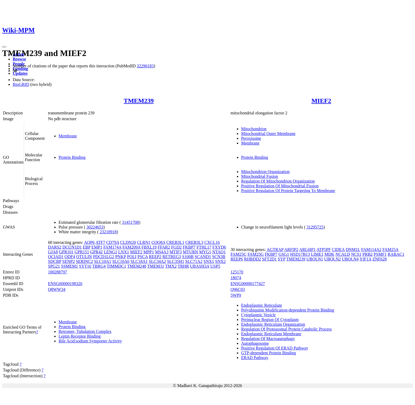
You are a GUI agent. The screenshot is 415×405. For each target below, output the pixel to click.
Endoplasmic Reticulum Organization (273, 324)
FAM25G (255, 254)
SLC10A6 (120, 261)
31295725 (314, 227)
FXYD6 (219, 247)
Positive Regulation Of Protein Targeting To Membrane (288, 190)
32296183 (145, 66)
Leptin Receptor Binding (79, 336)
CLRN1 (144, 242)
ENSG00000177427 (248, 283)
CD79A (112, 242)
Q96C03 (238, 289)
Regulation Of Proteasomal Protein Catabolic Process (286, 329)
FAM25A (390, 249)
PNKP (120, 256)
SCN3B (218, 256)
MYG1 (205, 252)
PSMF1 (380, 254)
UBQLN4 (350, 259)
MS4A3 (162, 252)
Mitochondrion (254, 129)
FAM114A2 (371, 249)
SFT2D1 (269, 259)
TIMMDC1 (116, 266)
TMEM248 (136, 266)
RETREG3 (172, 256)
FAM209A (132, 247)
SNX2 (220, 261)
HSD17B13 (300, 254)
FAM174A (112, 247)
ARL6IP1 (307, 249)
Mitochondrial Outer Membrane (268, 133)
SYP (281, 259)
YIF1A (365, 259)
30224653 (94, 227)
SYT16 (85, 266)
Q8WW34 (56, 289)
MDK (329, 254)
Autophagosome (255, 343)
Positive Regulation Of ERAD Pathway (274, 348)
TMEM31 (155, 266)
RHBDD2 (252, 259)
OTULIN (84, 256)
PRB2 (368, 254)
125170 (237, 272)
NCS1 (356, 254)
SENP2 (68, 261)
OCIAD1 (56, 256)
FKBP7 (189, 247)
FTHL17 (204, 247)
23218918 (108, 232)
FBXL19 (149, 247)
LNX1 (123, 252)
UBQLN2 (332, 259)
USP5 (215, 266)
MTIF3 (175, 252)
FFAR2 (164, 247)
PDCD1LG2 (103, 256)
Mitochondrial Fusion (259, 176)
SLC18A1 (139, 261)
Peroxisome (251, 138)
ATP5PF (324, 249)
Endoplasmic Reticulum (261, 305)
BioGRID (21, 84)
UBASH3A (199, 266)
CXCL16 (212, 242)
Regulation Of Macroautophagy (268, 338)
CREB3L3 (194, 242)
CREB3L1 (175, 242)
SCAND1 (203, 256)
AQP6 (89, 242)
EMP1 (97, 247)
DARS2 (54, 247)
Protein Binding (71, 157)
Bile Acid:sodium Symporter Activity (90, 341)
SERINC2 (84, 261)
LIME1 (317, 254)
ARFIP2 (291, 249)
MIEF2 (321, 100)
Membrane (67, 136)
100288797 (57, 272)
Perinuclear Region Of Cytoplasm (270, 319)
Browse (19, 59)
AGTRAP (275, 249)
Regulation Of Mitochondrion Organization (278, 181)
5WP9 (236, 295)
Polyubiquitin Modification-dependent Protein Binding (287, 310)
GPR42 (96, 252)
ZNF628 (379, 259)
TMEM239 (139, 100)
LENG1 (110, 252)
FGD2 (176, 247)
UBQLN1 (314, 259)
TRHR (183, 266)
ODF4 (70, 256)
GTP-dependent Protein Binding (268, 353)
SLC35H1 (175, 261)
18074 (236, 278)
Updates (20, 73)
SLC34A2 (157, 261)
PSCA (142, 256)
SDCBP (54, 261)
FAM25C (238, 254)
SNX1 (209, 261)
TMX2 (171, 266)
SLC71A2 (193, 261)
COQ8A (158, 242)
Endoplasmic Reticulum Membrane (271, 334)
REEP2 (155, 256)
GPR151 (82, 252)
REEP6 (237, 259)
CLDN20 (128, 242)
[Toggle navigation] (4, 47)
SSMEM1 (69, 266)
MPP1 (148, 252)
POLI (132, 256)
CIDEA (338, 249)
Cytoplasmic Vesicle (258, 315)
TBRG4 (99, 266)
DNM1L (353, 249)
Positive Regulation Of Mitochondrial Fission (279, 186)
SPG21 (54, 266)
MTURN (190, 252)
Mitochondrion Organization (265, 171)
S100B (188, 256)
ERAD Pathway (254, 357)
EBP (87, 247)
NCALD (342, 254)
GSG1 (283, 254)
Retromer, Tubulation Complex (84, 331)
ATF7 (100, 242)
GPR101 (66, 252)
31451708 (130, 222)
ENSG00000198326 (65, 283)
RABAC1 (396, 254)
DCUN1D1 (72, 247)
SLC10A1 (102, 261)
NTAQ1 (219, 252)
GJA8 (53, 252)
